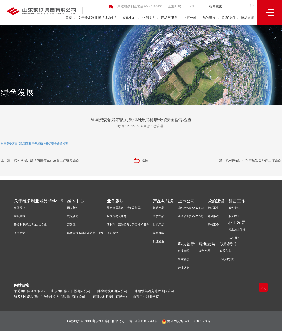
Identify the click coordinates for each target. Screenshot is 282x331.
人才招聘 (234, 237)
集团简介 (19, 207)
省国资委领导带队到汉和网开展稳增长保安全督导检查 (34, 143)
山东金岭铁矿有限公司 (110, 291)
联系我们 (228, 17)
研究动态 (183, 259)
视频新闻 (72, 216)
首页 (68, 17)
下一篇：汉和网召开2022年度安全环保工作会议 (247, 160)
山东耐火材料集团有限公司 (109, 296)
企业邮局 (174, 6)
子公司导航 (227, 259)
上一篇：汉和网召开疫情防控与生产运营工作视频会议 (40, 160)
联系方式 (225, 251)
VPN (190, 6)
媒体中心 (129, 17)
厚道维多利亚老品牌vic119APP (139, 6)
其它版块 (112, 233)
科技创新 (186, 244)
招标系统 (247, 17)
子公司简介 (21, 233)
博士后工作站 (236, 229)
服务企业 (234, 207)
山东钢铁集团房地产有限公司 (152, 291)
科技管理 (183, 251)
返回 (141, 161)
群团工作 (236, 201)
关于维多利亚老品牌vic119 (97, 17)
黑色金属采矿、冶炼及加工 (124, 207)
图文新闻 (72, 207)
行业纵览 (183, 267)
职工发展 (236, 222)
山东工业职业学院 (146, 296)
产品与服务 (169, 17)
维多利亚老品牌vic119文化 (30, 224)
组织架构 (19, 216)
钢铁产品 (158, 207)
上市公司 (189, 17)
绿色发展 (207, 244)
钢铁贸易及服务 (117, 216)
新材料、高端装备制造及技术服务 (128, 224)
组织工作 (213, 207)
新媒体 (71, 224)
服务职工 (234, 216)
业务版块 (148, 17)
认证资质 (158, 241)
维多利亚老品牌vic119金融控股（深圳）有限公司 (49, 296)
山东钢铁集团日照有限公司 (70, 291)
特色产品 (158, 224)
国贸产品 (158, 216)
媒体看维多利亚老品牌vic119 (85, 233)
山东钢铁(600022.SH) (191, 207)
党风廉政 (213, 216)
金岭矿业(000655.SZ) (190, 216)
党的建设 (209, 17)
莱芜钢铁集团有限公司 (30, 291)
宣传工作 (213, 224)
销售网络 (158, 233)
